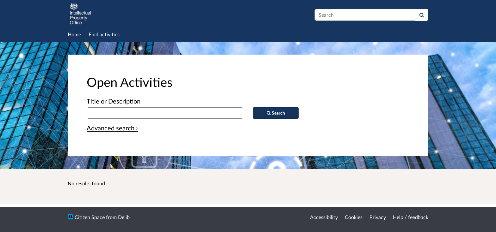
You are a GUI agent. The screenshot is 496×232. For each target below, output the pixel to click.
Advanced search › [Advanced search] (112, 128)
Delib (124, 217)
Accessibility (324, 217)
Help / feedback (410, 217)
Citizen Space (90, 217)
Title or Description (113, 101)
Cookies (354, 217)
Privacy (377, 217)
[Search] (421, 15)
